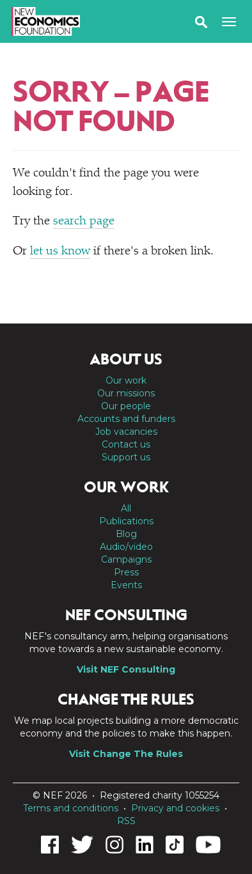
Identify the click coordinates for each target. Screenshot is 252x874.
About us (126, 359)
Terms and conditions (70, 808)
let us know (60, 252)
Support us (126, 457)
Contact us (126, 444)
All (126, 508)
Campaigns (126, 559)
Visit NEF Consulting (126, 669)
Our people (126, 406)
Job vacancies (126, 431)
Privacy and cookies (175, 808)
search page (83, 221)
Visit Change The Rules (126, 754)
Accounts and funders (126, 419)
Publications (126, 521)
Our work (126, 380)
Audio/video (126, 546)
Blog (126, 534)
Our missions (126, 393)
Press (126, 572)
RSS (126, 821)
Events (126, 585)
